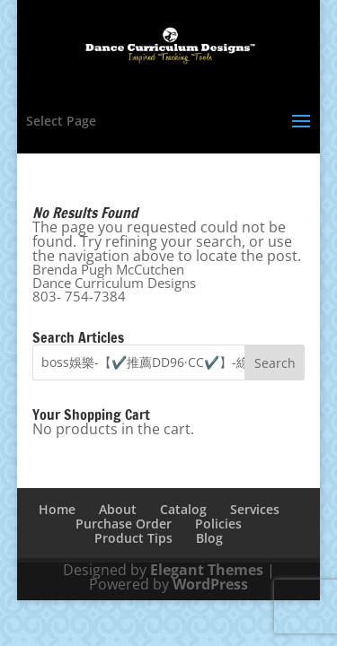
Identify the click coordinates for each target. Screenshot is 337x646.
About (118, 509)
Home (57, 509)
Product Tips (133, 537)
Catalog (183, 509)
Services (254, 509)
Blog (209, 537)
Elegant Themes (206, 570)
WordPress (210, 584)
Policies (218, 523)
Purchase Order (123, 523)
